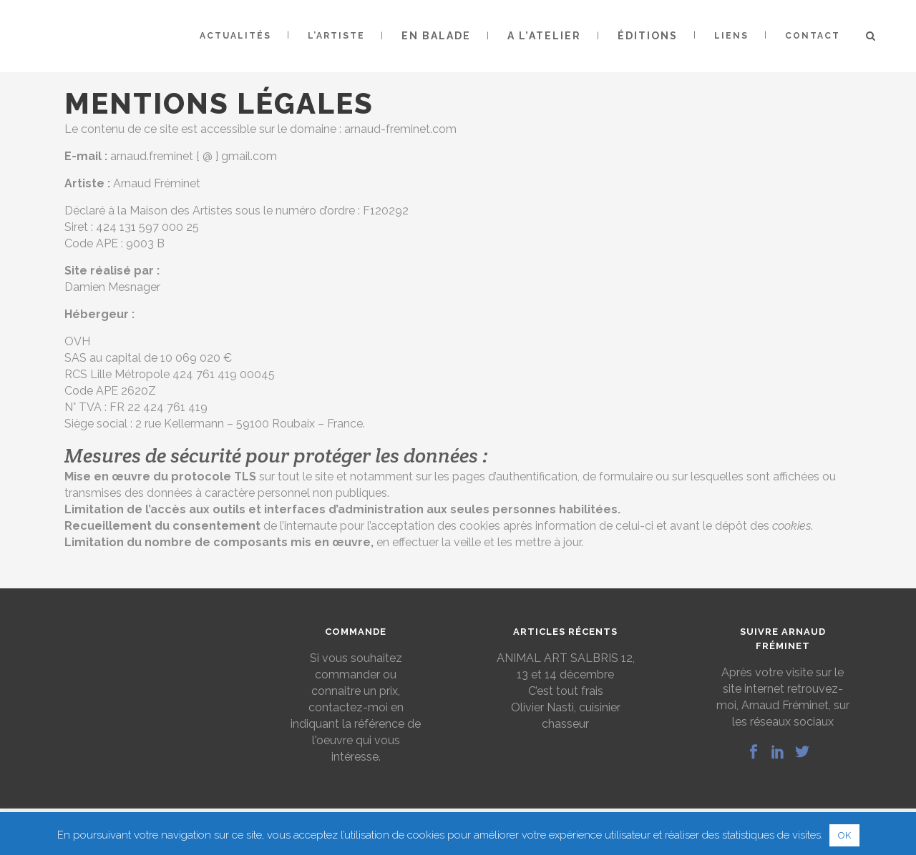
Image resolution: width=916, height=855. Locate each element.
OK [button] (844, 835)
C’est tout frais (565, 691)
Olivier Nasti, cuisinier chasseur (565, 716)
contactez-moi (348, 707)
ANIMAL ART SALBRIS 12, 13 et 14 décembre (566, 666)
